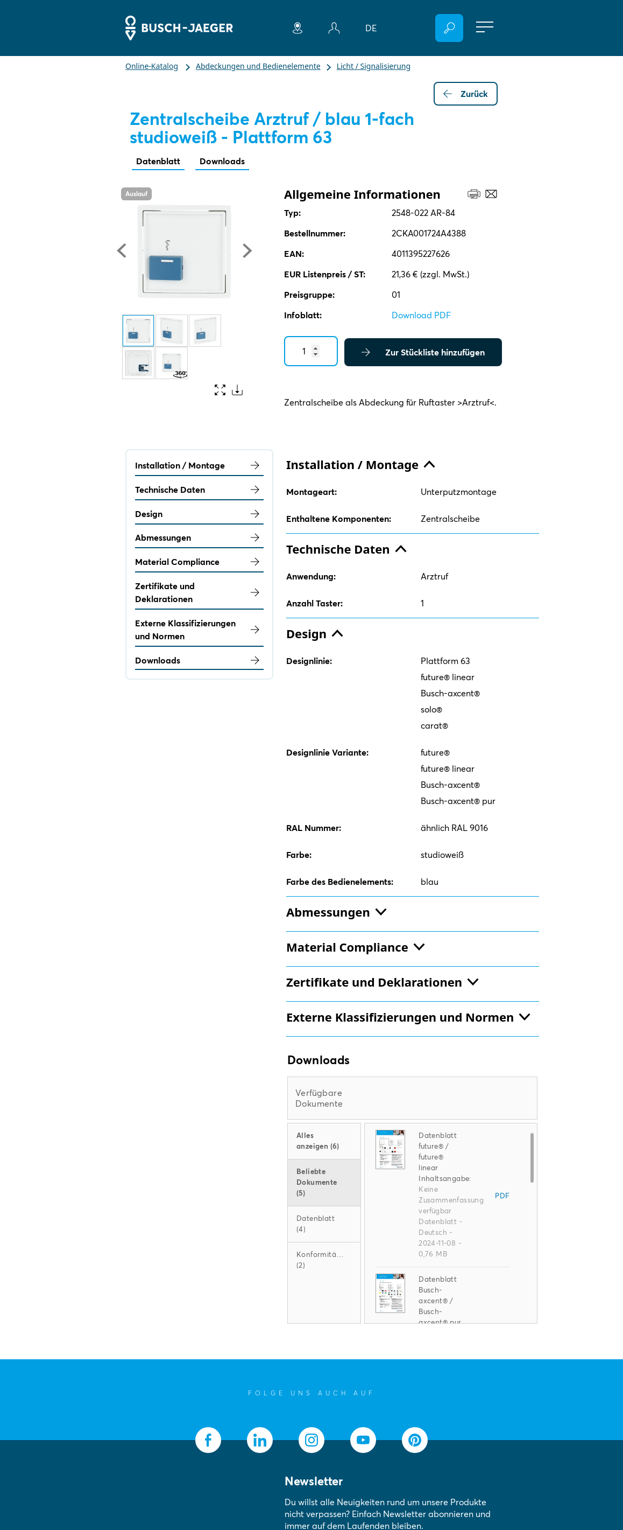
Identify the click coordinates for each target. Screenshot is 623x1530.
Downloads (222, 161)
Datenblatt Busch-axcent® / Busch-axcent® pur (440, 1300)
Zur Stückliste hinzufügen (423, 352)
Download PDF (421, 315)
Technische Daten (199, 489)
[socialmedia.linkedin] (260, 1440)
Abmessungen (199, 537)
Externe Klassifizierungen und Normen (199, 629)
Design (199, 513)
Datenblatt (158, 161)
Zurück (465, 93)
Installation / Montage (199, 465)
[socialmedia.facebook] (208, 1440)
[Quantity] (311, 351)
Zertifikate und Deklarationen (199, 592)
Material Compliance (199, 561)
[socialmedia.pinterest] (415, 1440)
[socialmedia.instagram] (311, 1440)
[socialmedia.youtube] (363, 1440)
